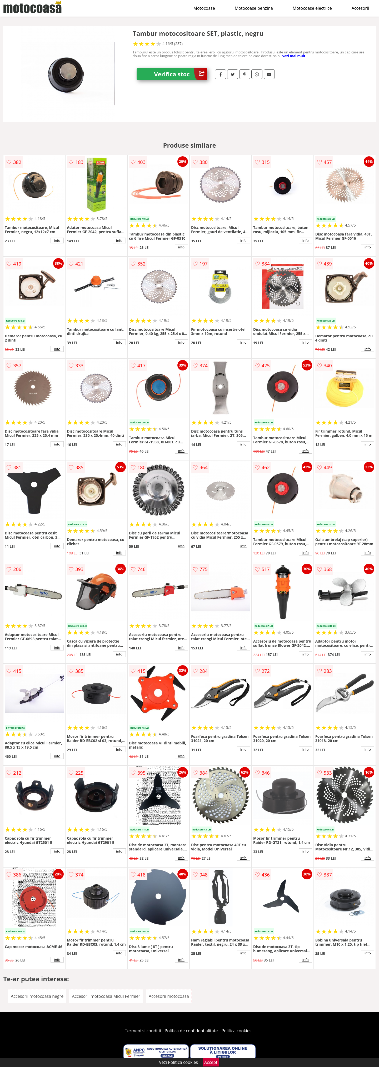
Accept (210, 1062)
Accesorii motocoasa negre (37, 996)
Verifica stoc (180, 74)
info (57, 240)
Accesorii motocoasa (169, 996)
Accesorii (360, 8)
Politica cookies (237, 1031)
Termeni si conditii (143, 1031)
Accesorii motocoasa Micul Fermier (106, 996)
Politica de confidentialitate (191, 1031)
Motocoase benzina (254, 8)
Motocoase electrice (312, 8)
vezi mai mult (294, 55)
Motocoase (204, 8)
